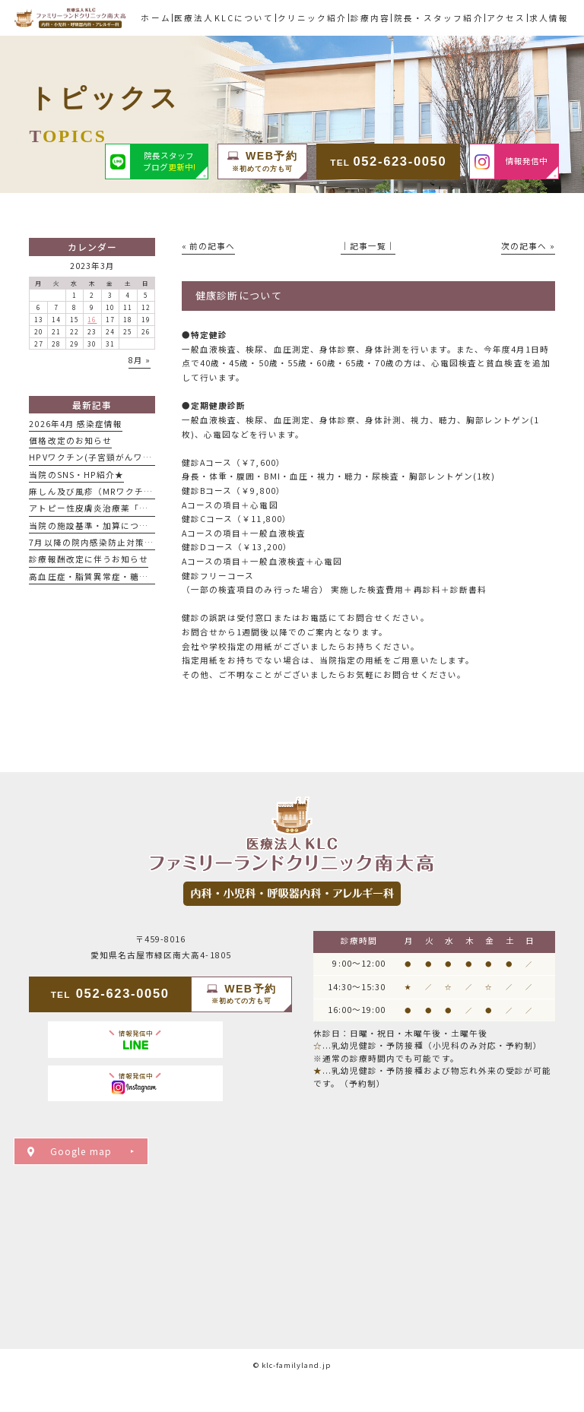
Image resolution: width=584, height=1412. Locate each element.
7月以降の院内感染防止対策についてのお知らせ (128, 542)
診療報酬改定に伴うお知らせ (88, 559)
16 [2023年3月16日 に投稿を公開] (92, 319)
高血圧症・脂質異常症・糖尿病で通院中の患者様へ (134, 576)
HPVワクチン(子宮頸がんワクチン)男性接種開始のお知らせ (152, 457)
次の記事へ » (527, 246)
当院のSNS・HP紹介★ (76, 474)
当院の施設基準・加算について (93, 525)
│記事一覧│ (368, 246)
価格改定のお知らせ (70, 440)
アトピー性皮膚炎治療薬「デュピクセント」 (120, 508)
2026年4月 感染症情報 (75, 423)
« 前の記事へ (208, 246)
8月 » (140, 360)
